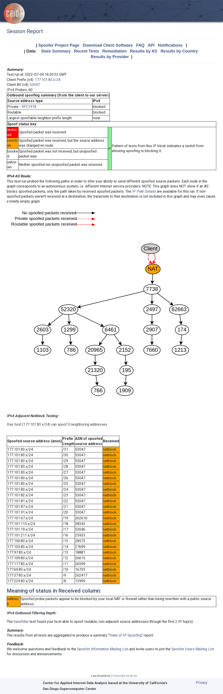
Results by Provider (110, 57)
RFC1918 (29, 107)
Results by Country (179, 51)
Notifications (170, 45)
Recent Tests (86, 51)
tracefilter (21, 621)
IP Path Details (144, 191)
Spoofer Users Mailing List (192, 649)
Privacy (201, 682)
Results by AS (143, 51)
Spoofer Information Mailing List (102, 649)
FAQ (140, 45)
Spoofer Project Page (58, 45)
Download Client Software (108, 45)
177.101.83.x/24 (47, 80)
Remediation (114, 51)
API (151, 45)
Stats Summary (56, 51)
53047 (35, 84)
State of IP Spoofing (125, 635)
